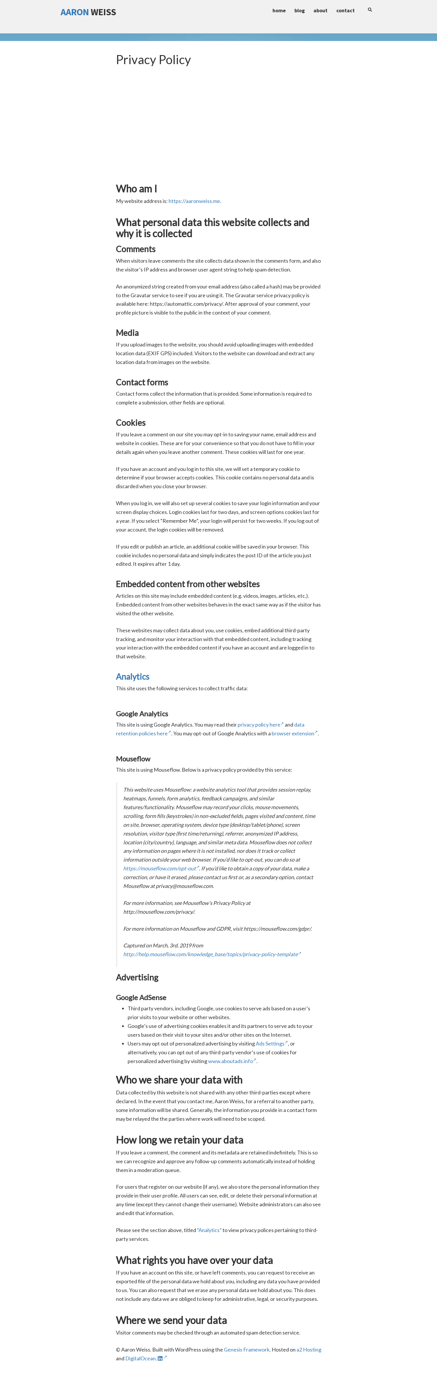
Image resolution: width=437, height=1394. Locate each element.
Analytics (132, 676)
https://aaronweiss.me (194, 201)
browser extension (295, 733)
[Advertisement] (218, 136)
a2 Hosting (309, 1349)
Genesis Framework (247, 1349)
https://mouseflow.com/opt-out (161, 868)
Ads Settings (272, 1043)
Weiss (88, 12)
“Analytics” (209, 1230)
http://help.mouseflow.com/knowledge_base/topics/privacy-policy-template (212, 954)
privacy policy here (261, 724)
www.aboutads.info (232, 1061)
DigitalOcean (140, 1358)
